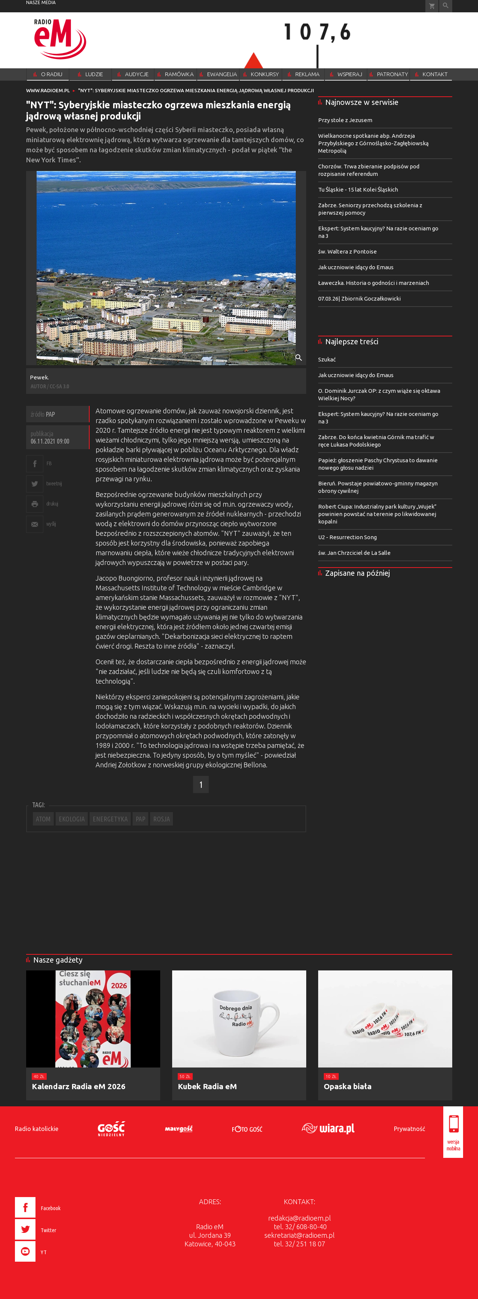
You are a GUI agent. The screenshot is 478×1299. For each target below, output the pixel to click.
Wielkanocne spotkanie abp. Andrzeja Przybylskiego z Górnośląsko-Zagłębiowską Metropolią (373, 143)
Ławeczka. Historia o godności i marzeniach (373, 283)
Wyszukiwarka (445, 6)
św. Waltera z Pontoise (347, 251)
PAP (140, 819)
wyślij (51, 523)
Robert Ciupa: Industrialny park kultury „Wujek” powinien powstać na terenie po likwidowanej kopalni (377, 514)
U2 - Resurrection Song (347, 537)
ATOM (43, 819)
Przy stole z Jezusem (345, 120)
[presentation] (53, 1263)
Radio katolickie (36, 1128)
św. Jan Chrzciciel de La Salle (354, 553)
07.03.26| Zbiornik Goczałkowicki (359, 298)
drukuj (52, 503)
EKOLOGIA (72, 819)
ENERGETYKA (110, 819)
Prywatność (409, 1128)
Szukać (327, 359)
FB (49, 463)
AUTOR (38, 386)
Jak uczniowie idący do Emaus (356, 267)
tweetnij (54, 483)
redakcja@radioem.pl (299, 1218)
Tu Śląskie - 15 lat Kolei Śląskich (358, 189)
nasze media (41, 2)
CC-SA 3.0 (59, 386)
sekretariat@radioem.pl (299, 1235)
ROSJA (161, 819)
